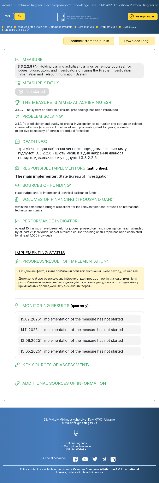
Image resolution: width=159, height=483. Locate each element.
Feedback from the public (89, 41)
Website (7, 5)
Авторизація (145, 16)
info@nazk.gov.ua (84, 423)
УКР (7, 16)
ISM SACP (105, 5)
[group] (8, 5)
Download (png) (137, 41)
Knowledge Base (85, 5)
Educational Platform (127, 5)
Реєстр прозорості (58, 5)
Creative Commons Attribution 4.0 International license (97, 470)
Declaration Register (29, 5)
